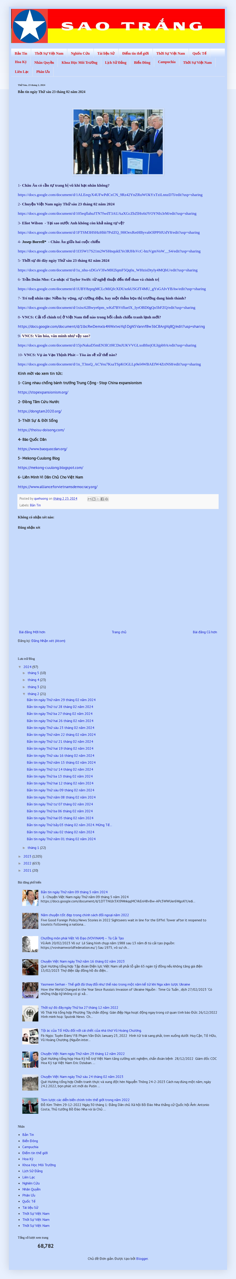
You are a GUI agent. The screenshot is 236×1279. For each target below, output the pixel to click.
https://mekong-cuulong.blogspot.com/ (50, 467)
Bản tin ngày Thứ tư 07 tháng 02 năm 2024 (60, 804)
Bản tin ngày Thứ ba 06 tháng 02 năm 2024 (60, 811)
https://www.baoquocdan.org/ (42, 448)
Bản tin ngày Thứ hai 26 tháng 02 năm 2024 (60, 720)
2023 (27, 856)
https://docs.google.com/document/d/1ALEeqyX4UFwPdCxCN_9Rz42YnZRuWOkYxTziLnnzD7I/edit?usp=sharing (110, 194)
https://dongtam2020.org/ (40, 411)
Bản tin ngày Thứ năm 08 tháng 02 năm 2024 (61, 797)
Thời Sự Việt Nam (49, 53)
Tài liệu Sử (106, 53)
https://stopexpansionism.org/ (43, 392)
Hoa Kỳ (21, 62)
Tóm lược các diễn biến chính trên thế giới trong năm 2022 (85, 1099)
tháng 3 (34, 687)
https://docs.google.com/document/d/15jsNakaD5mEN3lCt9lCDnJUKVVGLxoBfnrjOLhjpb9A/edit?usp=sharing (107, 345)
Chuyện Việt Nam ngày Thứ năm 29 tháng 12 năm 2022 (83, 1053)
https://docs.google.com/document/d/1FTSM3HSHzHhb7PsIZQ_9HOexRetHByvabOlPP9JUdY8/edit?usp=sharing (109, 232)
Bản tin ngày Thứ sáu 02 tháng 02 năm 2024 (60, 832)
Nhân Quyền (44, 62)
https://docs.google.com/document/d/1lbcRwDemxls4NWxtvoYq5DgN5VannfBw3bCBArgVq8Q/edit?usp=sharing (111, 326)
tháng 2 (34, 693)
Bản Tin (21, 53)
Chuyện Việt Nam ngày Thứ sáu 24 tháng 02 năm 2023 (82, 1076)
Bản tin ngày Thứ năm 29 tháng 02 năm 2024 (61, 699)
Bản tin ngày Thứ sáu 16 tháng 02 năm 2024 (60, 755)
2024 (27, 666)
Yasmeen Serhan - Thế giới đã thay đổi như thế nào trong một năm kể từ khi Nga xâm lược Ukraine (115, 984)
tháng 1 (34, 847)
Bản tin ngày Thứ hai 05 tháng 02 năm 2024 (60, 818)
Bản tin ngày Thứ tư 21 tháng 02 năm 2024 (60, 741)
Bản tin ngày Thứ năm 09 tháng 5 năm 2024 (74, 892)
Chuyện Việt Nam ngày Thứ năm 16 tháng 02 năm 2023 (83, 961)
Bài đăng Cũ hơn (205, 632)
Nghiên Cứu (80, 53)
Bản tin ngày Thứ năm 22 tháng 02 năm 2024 (61, 734)
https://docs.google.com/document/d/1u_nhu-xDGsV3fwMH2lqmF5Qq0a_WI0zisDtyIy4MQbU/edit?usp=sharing (107, 270)
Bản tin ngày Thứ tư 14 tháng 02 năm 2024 (60, 769)
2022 (27, 863)
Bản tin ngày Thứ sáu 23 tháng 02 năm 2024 (60, 727)
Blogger (142, 1258)
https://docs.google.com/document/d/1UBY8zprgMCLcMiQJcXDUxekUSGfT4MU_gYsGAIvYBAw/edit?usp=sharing (112, 289)
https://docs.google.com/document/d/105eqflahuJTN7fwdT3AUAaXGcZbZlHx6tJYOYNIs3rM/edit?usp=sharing (107, 213)
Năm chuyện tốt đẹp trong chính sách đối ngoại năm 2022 (85, 915)
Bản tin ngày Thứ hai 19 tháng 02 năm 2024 (60, 748)
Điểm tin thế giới (135, 53)
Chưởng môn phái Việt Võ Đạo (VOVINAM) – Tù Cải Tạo (82, 938)
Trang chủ (119, 632)
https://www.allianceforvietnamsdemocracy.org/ (57, 486)
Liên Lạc (22, 72)
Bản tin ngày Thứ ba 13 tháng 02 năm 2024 (60, 776)
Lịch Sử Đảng (115, 62)
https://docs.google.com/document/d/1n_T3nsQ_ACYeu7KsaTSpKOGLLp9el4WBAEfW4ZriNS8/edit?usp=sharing (109, 364)
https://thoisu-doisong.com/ (41, 429)
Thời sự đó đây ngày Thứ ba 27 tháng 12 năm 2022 (79, 1007)
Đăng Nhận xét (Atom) (48, 640)
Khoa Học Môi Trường (79, 62)
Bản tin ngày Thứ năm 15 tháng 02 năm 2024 (61, 762)
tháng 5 (34, 672)
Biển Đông (142, 62)
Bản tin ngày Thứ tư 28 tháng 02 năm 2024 (60, 706)
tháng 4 (34, 679)
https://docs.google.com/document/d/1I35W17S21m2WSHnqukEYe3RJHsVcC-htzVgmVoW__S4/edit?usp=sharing (109, 251)
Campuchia (167, 62)
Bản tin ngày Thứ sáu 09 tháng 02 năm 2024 (60, 790)
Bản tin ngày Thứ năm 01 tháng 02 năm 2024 (61, 839)
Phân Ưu (43, 72)
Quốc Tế (199, 53)
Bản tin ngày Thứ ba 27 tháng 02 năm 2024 (59, 713)
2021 (27, 870)
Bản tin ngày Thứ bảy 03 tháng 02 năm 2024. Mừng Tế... (69, 825)
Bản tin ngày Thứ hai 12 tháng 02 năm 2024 (60, 783)
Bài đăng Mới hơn (32, 632)
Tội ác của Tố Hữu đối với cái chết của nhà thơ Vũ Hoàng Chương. (91, 1030)
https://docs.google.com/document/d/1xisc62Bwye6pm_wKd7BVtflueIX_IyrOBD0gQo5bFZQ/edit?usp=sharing (106, 307)
